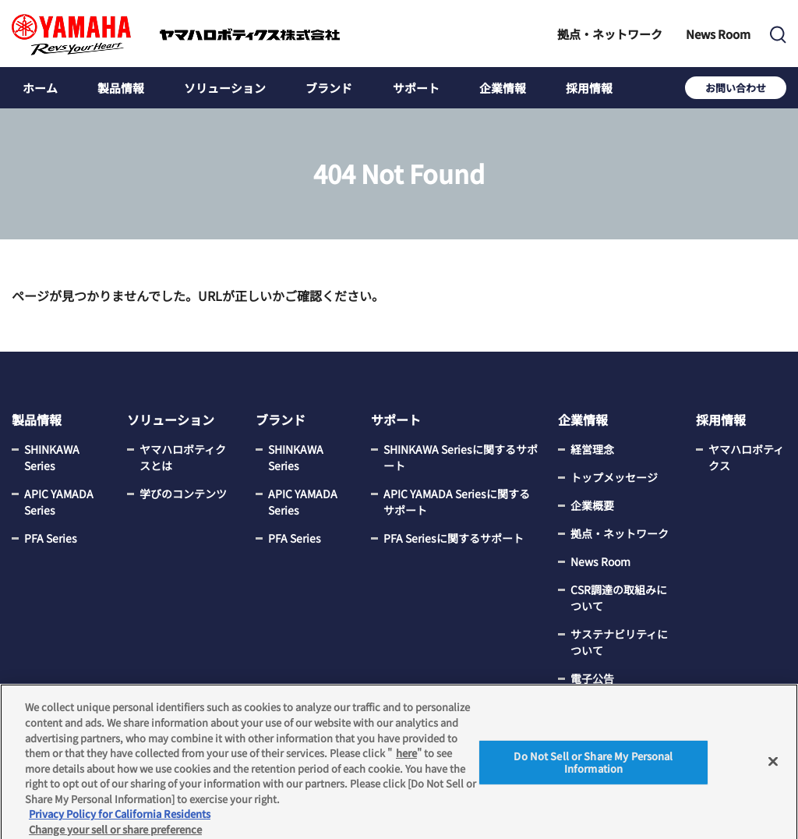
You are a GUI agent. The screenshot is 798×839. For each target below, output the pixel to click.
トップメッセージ (614, 477)
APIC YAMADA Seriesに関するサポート (456, 502)
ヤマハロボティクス (746, 457)
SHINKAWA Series (51, 457)
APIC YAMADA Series (59, 502)
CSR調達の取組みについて (618, 598)
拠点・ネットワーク (609, 34)
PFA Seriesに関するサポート (453, 538)
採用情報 (589, 88)
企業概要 (592, 505)
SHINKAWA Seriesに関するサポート (460, 457)
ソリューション (225, 88)
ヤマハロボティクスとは (182, 457)
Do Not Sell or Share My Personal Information (593, 767)
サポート (416, 88)
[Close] (773, 766)
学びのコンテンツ (183, 493)
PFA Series (50, 538)
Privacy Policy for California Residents (119, 817)
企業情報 (502, 88)
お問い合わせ (735, 87)
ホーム (40, 88)
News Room (718, 34)
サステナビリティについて (619, 642)
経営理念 (592, 449)
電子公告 (592, 678)
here (406, 756)
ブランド (328, 88)
